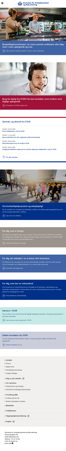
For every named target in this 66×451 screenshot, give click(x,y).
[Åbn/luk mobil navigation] (2, 3)
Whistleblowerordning (14, 370)
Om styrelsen (11, 383)
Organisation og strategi (14, 386)
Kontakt (9, 360)
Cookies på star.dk (12, 398)
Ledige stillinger (11, 373)
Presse (8, 363)
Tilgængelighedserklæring (18, 416)
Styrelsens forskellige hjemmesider (18, 389)
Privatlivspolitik (12, 395)
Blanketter (10, 405)
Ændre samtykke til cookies (15, 401)
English (10, 421)
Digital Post (10, 367)
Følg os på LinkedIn (15, 378)
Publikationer (11, 411)
